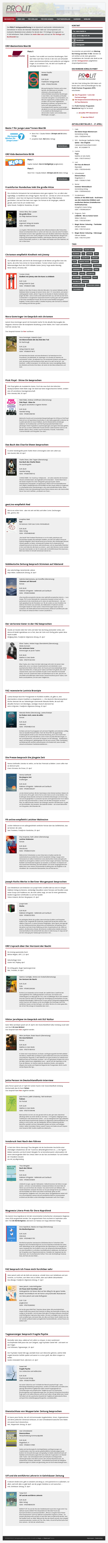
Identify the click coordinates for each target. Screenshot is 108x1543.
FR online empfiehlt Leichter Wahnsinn (26, 819)
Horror (95, 262)
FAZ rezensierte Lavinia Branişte (23, 690)
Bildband (76, 254)
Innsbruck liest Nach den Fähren (23, 1141)
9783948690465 (30, 533)
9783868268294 (86, 209)
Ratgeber (76, 277)
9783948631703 (30, 1238)
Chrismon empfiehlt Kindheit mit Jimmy (27, 254)
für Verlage (57, 34)
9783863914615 (30, 351)
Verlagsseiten (82, 61)
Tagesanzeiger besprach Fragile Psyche (26, 1334)
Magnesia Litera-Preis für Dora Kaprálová (28, 1210)
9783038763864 (86, 220)
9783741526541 (86, 229)
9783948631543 (30, 727)
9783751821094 (30, 660)
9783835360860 (30, 593)
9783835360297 (30, 789)
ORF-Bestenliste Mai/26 (18, 46)
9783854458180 (30, 414)
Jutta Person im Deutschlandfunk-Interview (29, 1080)
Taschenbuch (77, 289)
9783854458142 (30, 474)
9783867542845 (30, 226)
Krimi (96, 269)
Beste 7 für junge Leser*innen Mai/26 (25, 128)
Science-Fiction (78, 285)
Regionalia (86, 277)
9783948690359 (30, 1505)
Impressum (90, 1538)
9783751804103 (30, 1050)
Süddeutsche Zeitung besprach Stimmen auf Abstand (34, 564)
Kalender (97, 266)
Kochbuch (88, 269)
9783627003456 (52, 84)
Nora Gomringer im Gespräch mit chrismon (29, 316)
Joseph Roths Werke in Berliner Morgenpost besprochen (36, 881)
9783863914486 (30, 286)
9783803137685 (30, 1445)
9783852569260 (30, 988)
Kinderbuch (77, 269)
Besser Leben (89, 250)
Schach (85, 281)
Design (89, 254)
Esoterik (76, 258)
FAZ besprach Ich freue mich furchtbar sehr (29, 1269)
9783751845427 (86, 158)
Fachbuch (85, 258)
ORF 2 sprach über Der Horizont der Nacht (28, 946)
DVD (96, 254)
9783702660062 (30, 1305)
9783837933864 (30, 1380)
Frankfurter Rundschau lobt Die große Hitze (29, 187)
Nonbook (90, 273)
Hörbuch (76, 266)
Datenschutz (99, 1538)
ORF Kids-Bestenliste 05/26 (19, 154)
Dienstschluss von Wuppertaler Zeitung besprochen (33, 1411)
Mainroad (47, 1538)
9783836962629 (86, 191)
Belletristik (77, 250)
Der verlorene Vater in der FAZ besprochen (28, 623)
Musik (82, 273)
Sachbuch (76, 281)
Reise (95, 277)
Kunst (75, 273)
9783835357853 (30, 915)
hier (25, 331)
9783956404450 (86, 169)
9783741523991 (86, 238)
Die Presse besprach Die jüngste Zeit (25, 757)
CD (83, 254)
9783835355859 (30, 1180)
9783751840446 (30, 1111)
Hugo (39, 1538)
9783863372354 (30, 851)
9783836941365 (86, 136)
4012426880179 (85, 147)
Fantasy (95, 258)
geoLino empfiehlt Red (17, 504)
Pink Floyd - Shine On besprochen (23, 380)
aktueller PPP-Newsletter (88, 113)
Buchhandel (11, 37)
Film (74, 262)
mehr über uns (38, 34)
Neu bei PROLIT (88, 117)
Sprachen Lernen (93, 285)
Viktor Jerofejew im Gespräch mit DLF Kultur (29, 1019)
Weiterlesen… (63, 146)
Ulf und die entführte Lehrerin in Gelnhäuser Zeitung (34, 1475)
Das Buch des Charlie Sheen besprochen (27, 444)
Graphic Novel (84, 262)
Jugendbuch (86, 266)
